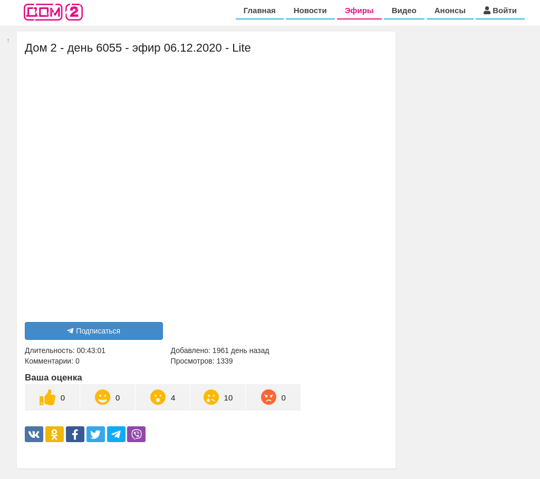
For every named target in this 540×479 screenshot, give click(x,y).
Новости (310, 10)
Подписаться (93, 331)
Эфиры (359, 10)
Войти (500, 10)
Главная (260, 10)
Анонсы (450, 10)
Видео (404, 10)
